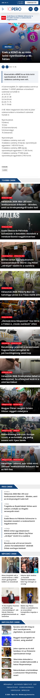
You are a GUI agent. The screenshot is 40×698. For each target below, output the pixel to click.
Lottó (5, 170)
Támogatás (31, 3)
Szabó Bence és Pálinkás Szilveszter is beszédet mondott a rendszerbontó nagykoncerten (20, 17)
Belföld (8, 47)
